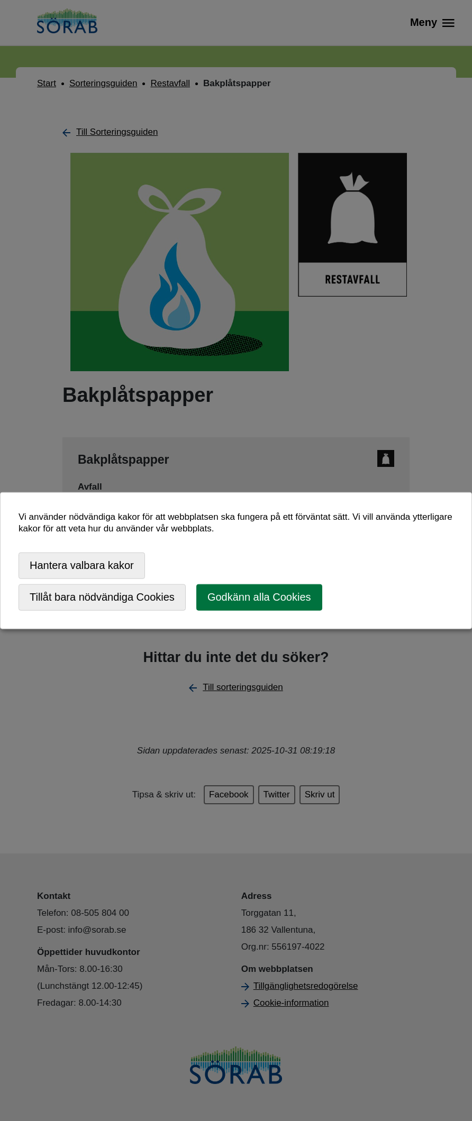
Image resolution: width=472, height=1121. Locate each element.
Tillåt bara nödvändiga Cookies (102, 597)
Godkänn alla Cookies (259, 597)
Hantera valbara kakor (82, 565)
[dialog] (236, 560)
